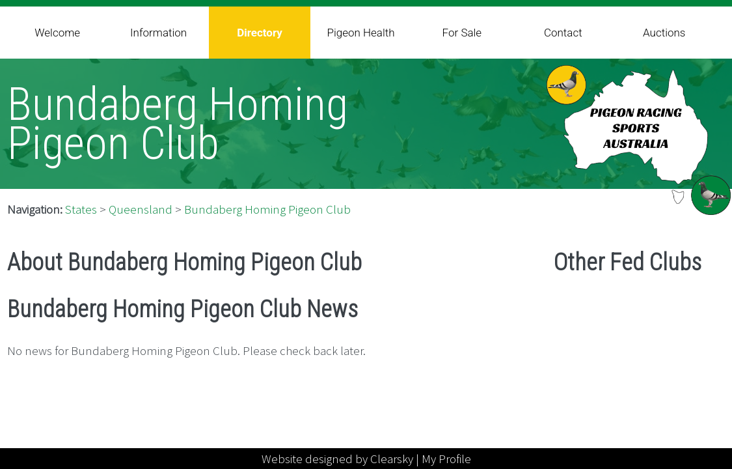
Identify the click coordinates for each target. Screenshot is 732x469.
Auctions (664, 32)
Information (158, 32)
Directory (259, 32)
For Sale (462, 32)
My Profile (446, 458)
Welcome (57, 32)
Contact (563, 32)
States (81, 209)
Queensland (140, 209)
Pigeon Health (360, 32)
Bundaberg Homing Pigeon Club (267, 209)
